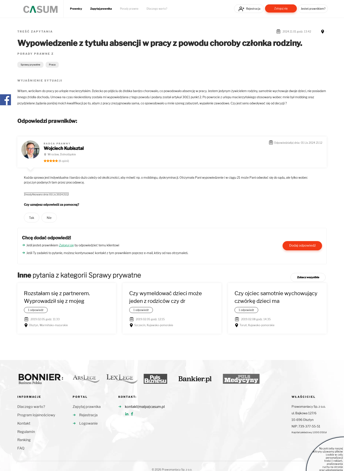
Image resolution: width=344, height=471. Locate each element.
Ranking (24, 440)
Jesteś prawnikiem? (313, 8)
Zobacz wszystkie (308, 277)
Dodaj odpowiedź (302, 245)
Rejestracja (253, 8)
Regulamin (26, 432)
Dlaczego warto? (157, 8)
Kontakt (23, 423)
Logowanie (88, 423)
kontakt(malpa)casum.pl (145, 407)
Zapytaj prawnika (101, 8)
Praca (52, 64)
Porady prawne (129, 8)
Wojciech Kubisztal (64, 148)
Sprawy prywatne (30, 64)
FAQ (20, 448)
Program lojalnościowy (36, 415)
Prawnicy (76, 8)
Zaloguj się (281, 8)
